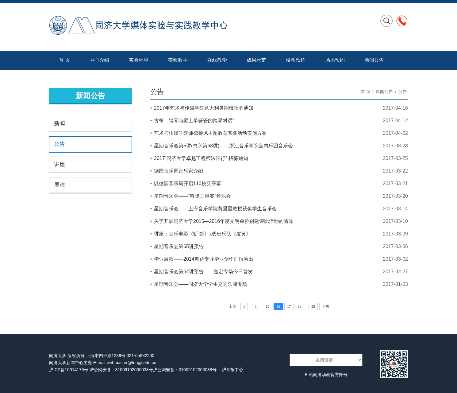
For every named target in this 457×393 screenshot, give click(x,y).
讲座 (59, 164)
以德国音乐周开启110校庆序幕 (187, 183)
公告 (59, 144)
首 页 (64, 60)
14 (257, 306)
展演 (59, 185)
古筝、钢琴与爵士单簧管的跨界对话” (194, 120)
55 (313, 306)
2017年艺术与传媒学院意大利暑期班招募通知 (203, 108)
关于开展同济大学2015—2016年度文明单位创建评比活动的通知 (224, 221)
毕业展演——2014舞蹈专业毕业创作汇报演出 (203, 259)
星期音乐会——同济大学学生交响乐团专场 (200, 284)
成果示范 (256, 60)
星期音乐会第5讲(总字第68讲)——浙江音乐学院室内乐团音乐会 (223, 145)
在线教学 (217, 60)
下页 (325, 306)
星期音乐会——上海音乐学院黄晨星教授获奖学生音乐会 (215, 208)
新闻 (59, 123)
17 (289, 306)
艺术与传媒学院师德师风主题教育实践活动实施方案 (210, 133)
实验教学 (178, 60)
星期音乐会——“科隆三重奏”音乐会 (192, 196)
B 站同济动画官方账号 (326, 374)
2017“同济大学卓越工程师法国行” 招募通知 (201, 158)
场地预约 (335, 60)
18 (299, 306)
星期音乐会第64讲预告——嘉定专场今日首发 (203, 271)
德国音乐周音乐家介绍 (178, 170)
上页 (232, 306)
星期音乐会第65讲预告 (179, 246)
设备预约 (295, 60)
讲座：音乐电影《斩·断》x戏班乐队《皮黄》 (202, 233)
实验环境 (138, 60)
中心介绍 (99, 60)
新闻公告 (374, 60)
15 (267, 306)
